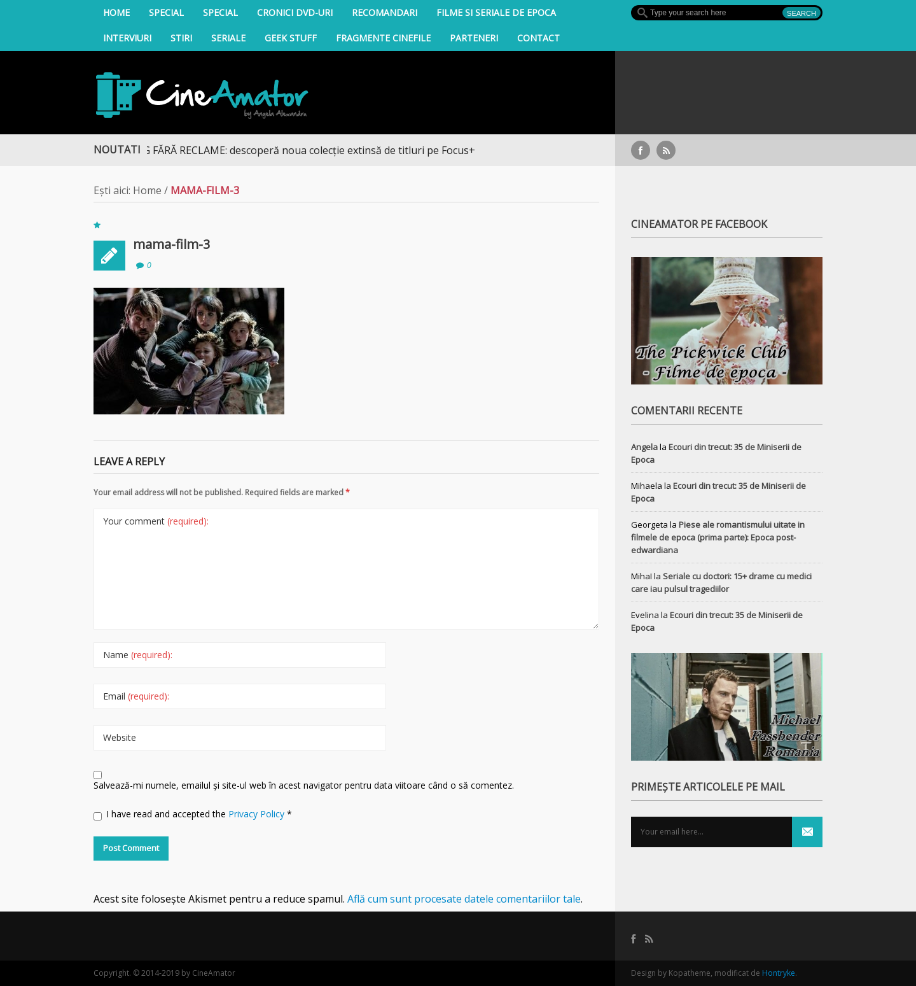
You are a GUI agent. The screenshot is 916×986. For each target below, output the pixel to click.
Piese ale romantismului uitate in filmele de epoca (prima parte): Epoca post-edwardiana (718, 537)
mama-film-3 (171, 244)
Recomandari (384, 12)
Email (136, 696)
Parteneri (474, 38)
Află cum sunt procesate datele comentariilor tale (464, 899)
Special (166, 12)
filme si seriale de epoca (496, 12)
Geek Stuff (291, 38)
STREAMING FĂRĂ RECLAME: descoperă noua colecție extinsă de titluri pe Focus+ (291, 150)
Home (116, 12)
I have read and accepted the (193, 814)
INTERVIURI (127, 38)
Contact (538, 38)
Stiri (181, 38)
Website (119, 737)
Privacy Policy (257, 814)
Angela (644, 447)
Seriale (228, 38)
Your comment (156, 521)
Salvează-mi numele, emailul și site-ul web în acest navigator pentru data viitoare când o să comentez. (304, 785)
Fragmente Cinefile (383, 38)
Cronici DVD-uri (295, 12)
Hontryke (778, 973)
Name (137, 655)
